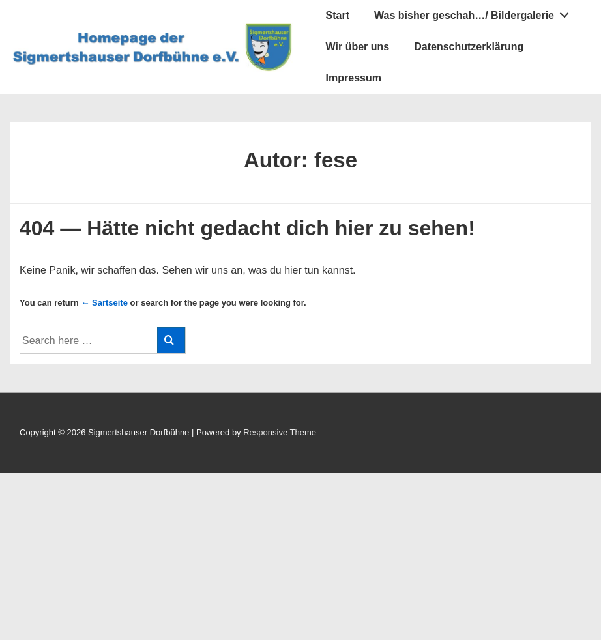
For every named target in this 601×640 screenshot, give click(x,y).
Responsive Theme (279, 432)
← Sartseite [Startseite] (104, 303)
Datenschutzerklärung (468, 46)
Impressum (353, 77)
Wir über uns (358, 46)
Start (337, 15)
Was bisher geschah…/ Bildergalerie (475, 12)
